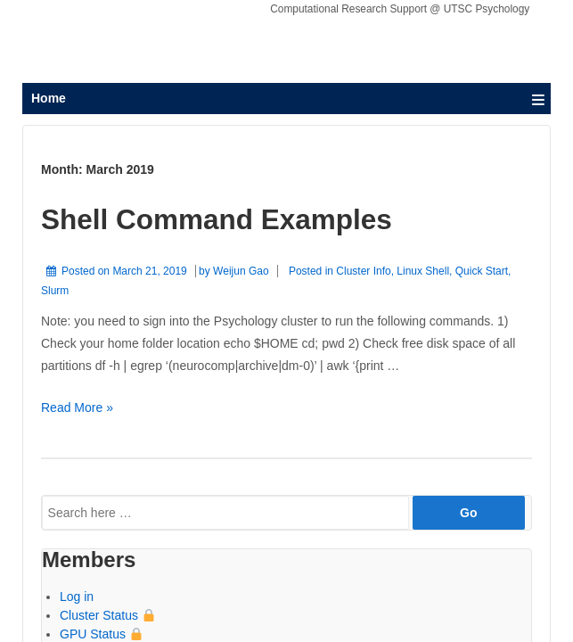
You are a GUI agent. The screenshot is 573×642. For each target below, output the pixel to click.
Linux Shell (423, 271)
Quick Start (481, 271)
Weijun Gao (240, 271)
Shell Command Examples (216, 219)
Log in (77, 596)
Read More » (77, 407)
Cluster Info (363, 271)
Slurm (55, 290)
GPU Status (101, 634)
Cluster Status (107, 615)
